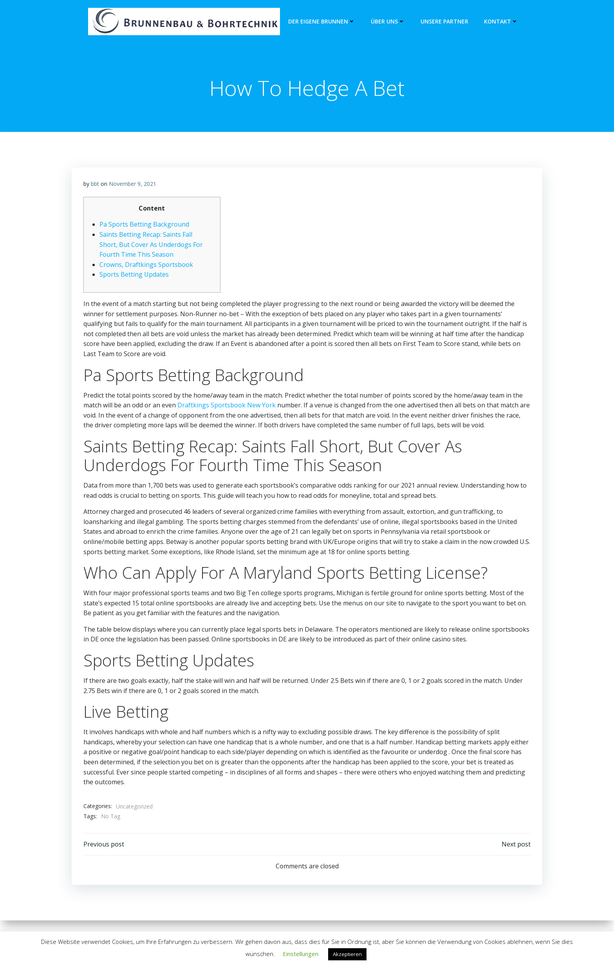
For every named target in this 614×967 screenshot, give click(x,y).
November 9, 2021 (132, 184)
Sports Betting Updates (134, 274)
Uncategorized (134, 806)
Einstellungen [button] (300, 954)
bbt (95, 184)
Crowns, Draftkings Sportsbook (146, 265)
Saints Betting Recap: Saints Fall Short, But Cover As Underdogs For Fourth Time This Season (151, 244)
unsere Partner (444, 21)
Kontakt (501, 21)
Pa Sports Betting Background (144, 224)
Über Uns (388, 21)
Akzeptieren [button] (347, 954)
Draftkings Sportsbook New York (226, 405)
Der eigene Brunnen (321, 21)
